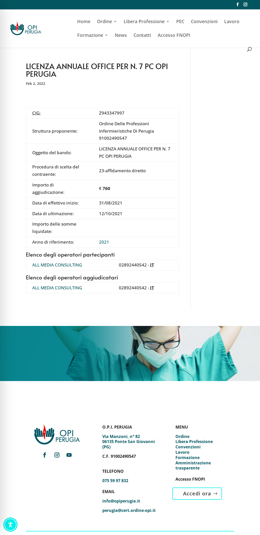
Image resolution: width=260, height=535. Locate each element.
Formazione (90, 35)
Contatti (142, 35)
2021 (104, 242)
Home (83, 22)
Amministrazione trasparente (193, 465)
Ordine (104, 22)
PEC (180, 22)
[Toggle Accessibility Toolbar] (10, 524)
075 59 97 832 (115, 480)
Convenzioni (204, 22)
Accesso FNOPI (174, 35)
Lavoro (231, 22)
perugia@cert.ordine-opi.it (129, 510)
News (121, 35)
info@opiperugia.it (121, 501)
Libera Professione (144, 22)
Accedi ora (197, 493)
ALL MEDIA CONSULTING (57, 265)
